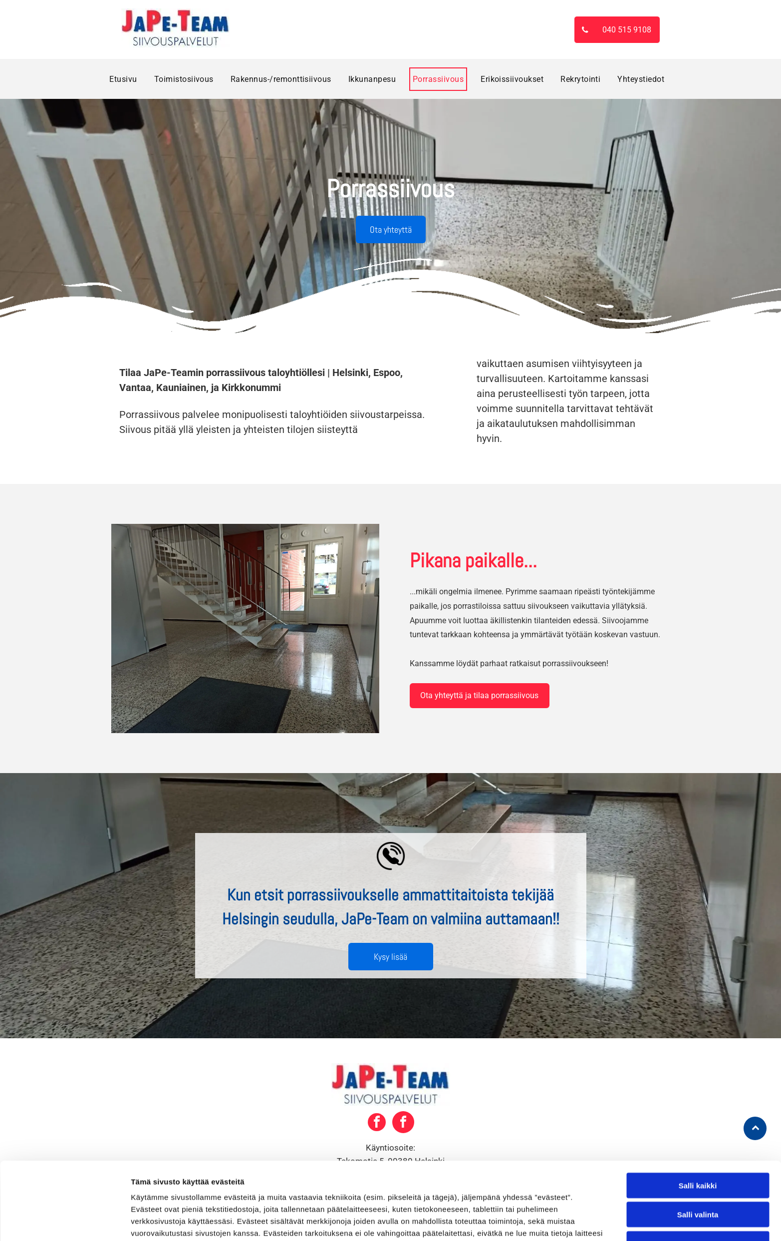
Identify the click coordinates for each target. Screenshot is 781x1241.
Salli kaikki (698, 1118)
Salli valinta (698, 1147)
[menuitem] (123, 79)
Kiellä (698, 1176)
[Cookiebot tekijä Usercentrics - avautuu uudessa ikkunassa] (64, 1221)
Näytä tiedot (533, 1221)
